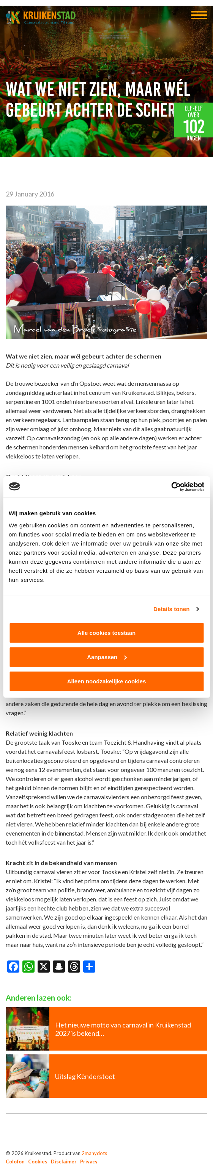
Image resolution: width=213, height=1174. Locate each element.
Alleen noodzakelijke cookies (106, 681)
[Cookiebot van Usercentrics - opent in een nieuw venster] (171, 486)
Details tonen (171, 609)
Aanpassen (106, 656)
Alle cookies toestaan (106, 632)
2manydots (94, 1153)
